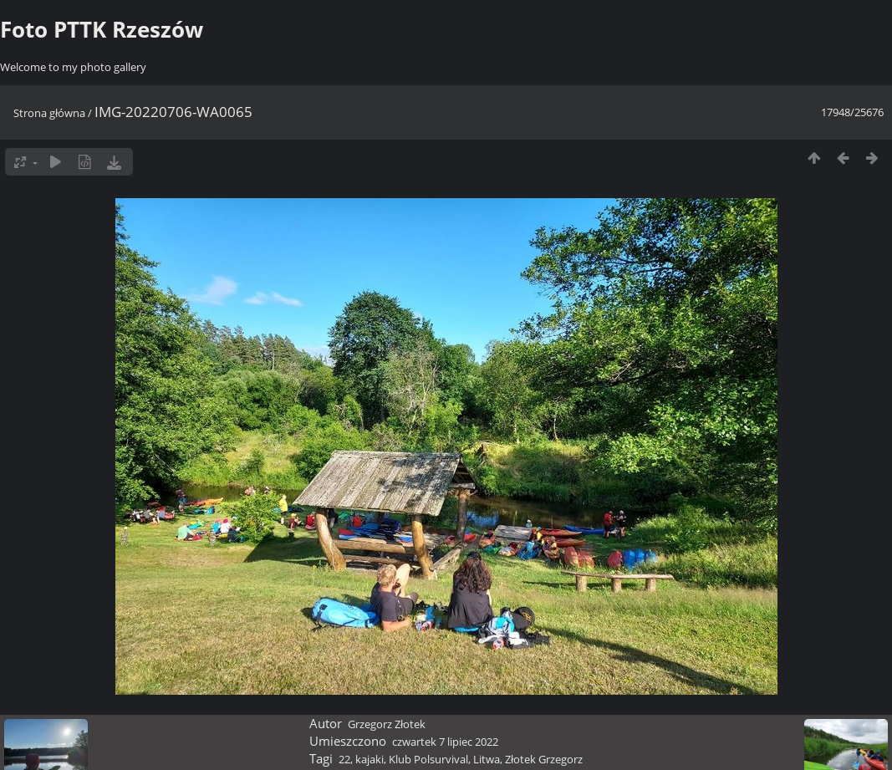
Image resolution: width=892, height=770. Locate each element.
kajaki (369, 759)
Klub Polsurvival (428, 759)
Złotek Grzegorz (544, 759)
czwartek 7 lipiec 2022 (445, 741)
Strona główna (49, 112)
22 (344, 759)
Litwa (486, 759)
